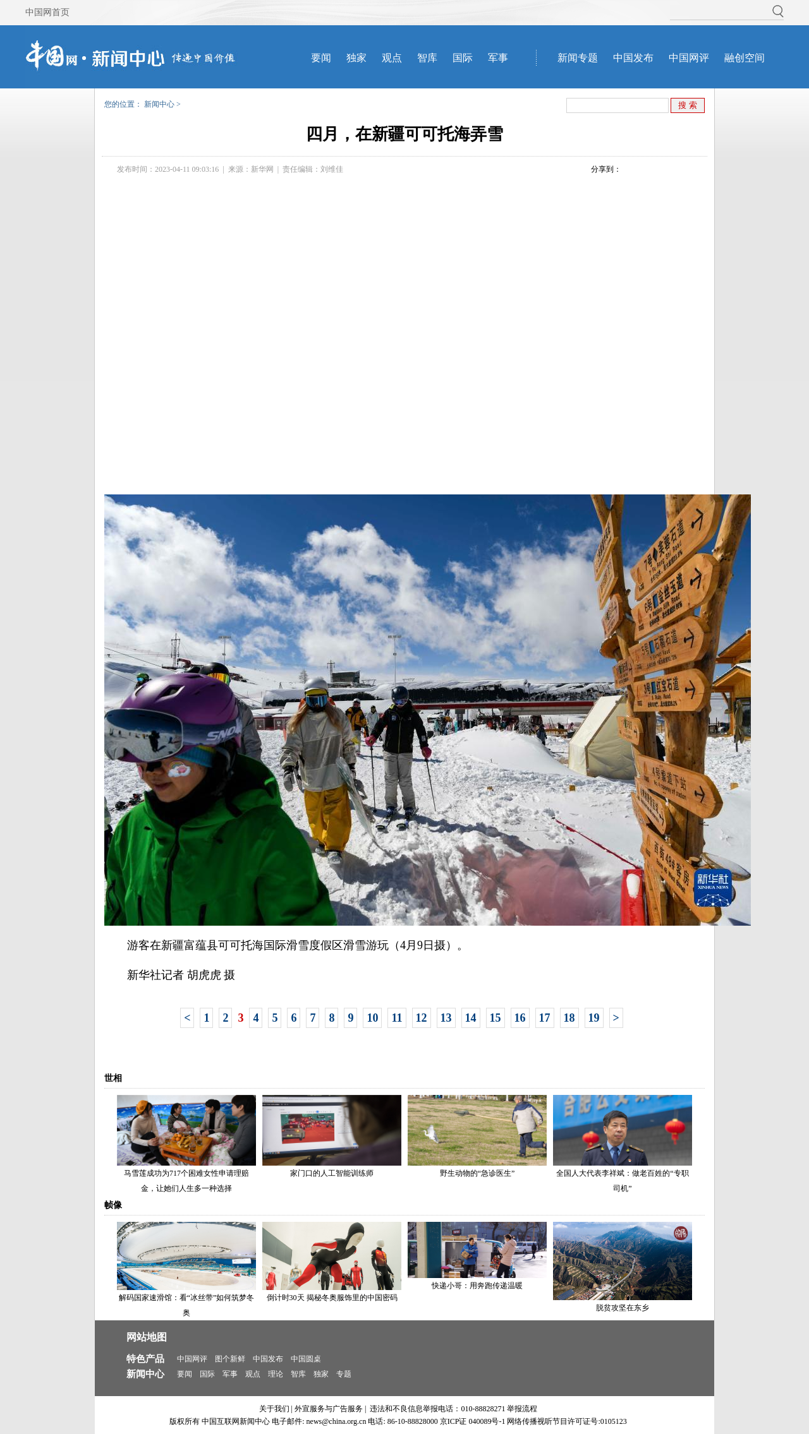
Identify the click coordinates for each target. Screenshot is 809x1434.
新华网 (262, 169)
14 (471, 1018)
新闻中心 (159, 104)
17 (544, 1018)
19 (594, 1018)
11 (396, 1018)
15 (495, 1018)
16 (520, 1018)
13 (446, 1018)
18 (569, 1018)
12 (421, 1018)
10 (372, 1018)
